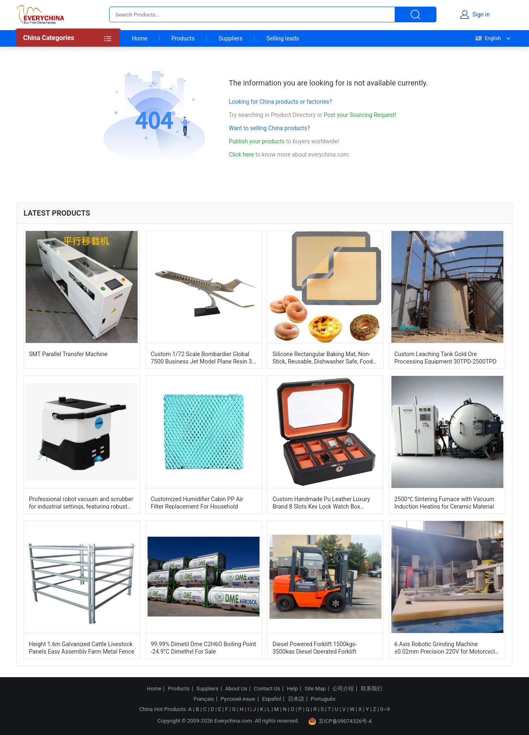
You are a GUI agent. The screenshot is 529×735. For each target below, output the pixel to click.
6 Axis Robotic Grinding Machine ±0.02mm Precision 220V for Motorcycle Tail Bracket (446, 647)
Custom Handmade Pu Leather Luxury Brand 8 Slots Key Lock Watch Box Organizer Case (321, 502)
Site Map (315, 688)
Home (140, 38)
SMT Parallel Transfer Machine (68, 354)
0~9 (385, 709)
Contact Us (267, 688)
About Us (236, 688)
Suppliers (231, 38)
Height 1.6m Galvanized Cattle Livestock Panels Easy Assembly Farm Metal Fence (81, 647)
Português (323, 699)
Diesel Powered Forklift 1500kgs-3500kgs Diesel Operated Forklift (314, 647)
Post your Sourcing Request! (360, 115)
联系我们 (371, 688)
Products (183, 38)
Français (203, 699)
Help (292, 688)
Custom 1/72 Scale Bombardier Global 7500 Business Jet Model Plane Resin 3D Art (203, 357)
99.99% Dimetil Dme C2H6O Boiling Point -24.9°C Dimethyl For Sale (203, 647)
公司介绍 (343, 688)
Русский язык (238, 699)
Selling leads (283, 38)
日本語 (296, 699)
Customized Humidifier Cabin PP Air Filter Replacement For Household (197, 502)
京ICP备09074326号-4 (340, 721)
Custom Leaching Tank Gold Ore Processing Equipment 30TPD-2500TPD (445, 357)
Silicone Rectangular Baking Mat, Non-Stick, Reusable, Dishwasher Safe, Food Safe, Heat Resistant (322, 357)
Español (271, 699)
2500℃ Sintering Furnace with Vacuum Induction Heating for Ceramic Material (444, 502)
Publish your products (257, 141)
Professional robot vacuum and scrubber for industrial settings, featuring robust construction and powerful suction (81, 502)
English (487, 38)
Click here (241, 154)
